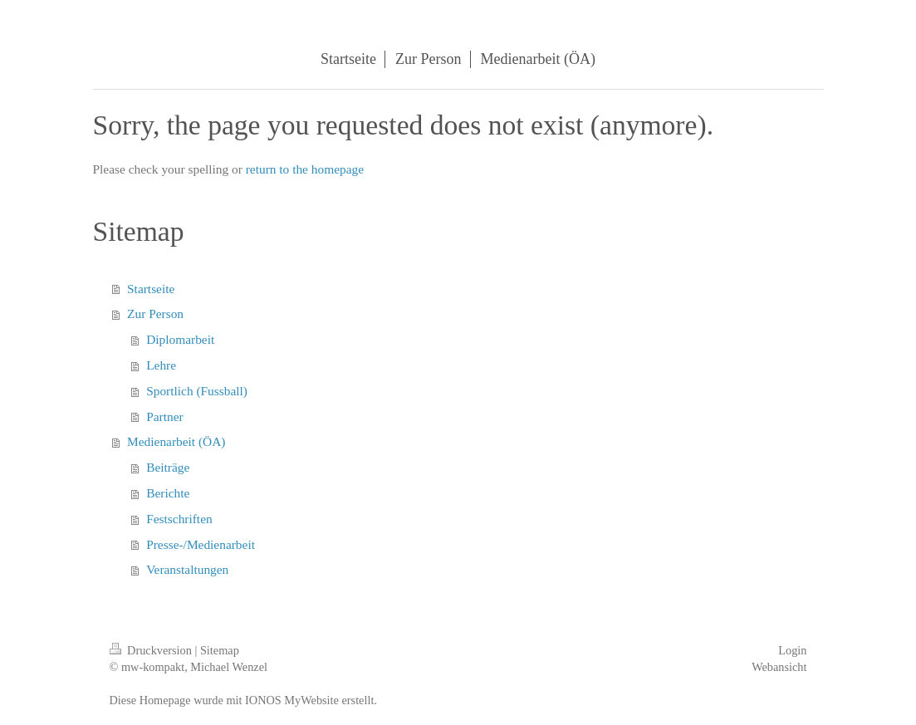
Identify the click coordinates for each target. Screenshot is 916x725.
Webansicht (779, 667)
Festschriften (179, 519)
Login (792, 650)
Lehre (161, 365)
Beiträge (167, 467)
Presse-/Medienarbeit (200, 544)
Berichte (167, 493)
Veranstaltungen (187, 569)
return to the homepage (305, 169)
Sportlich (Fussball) (196, 391)
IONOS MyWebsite (292, 700)
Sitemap (219, 650)
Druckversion (152, 650)
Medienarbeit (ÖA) (176, 441)
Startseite (150, 289)
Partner (164, 416)
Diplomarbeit (180, 339)
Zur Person (155, 313)
